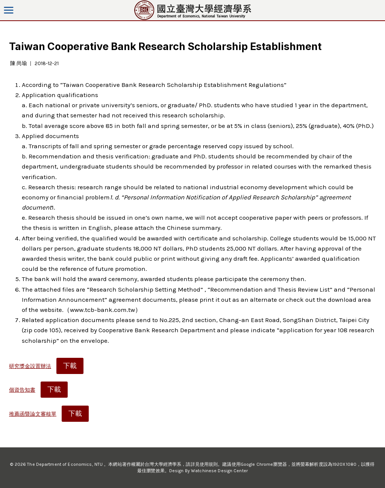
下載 (70, 366)
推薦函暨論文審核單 (32, 414)
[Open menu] (9, 10)
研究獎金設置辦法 (30, 366)
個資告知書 (22, 390)
